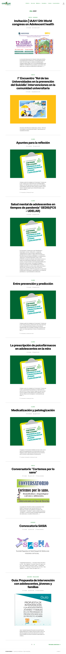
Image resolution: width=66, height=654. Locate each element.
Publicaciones (36, 576)
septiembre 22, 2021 (36, 91)
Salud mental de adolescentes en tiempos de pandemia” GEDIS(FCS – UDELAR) (33, 207)
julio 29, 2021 (32, 529)
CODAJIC (27, 3)
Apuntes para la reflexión (33, 142)
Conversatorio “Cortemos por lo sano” (33, 470)
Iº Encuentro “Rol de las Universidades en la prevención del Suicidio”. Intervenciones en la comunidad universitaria (33, 83)
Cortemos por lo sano (30, 192)
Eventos (30, 17)
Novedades (44, 3)
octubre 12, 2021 (36, 27)
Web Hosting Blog (26, 651)
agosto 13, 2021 (37, 413)
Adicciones (29, 576)
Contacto (50, 3)
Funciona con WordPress (18, 651)
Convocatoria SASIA (33, 526)
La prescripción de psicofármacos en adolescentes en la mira (33, 347)
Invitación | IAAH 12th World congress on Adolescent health (33, 22)
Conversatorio (23, 192)
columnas (22, 457)
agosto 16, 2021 (37, 146)
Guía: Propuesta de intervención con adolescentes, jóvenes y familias (33, 584)
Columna (33, 139)
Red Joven (33, 3)
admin (30, 27)
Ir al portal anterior (56, 3)
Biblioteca (38, 3)
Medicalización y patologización (33, 410)
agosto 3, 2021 (31, 475)
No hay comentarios (40, 475)
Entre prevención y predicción (33, 283)
